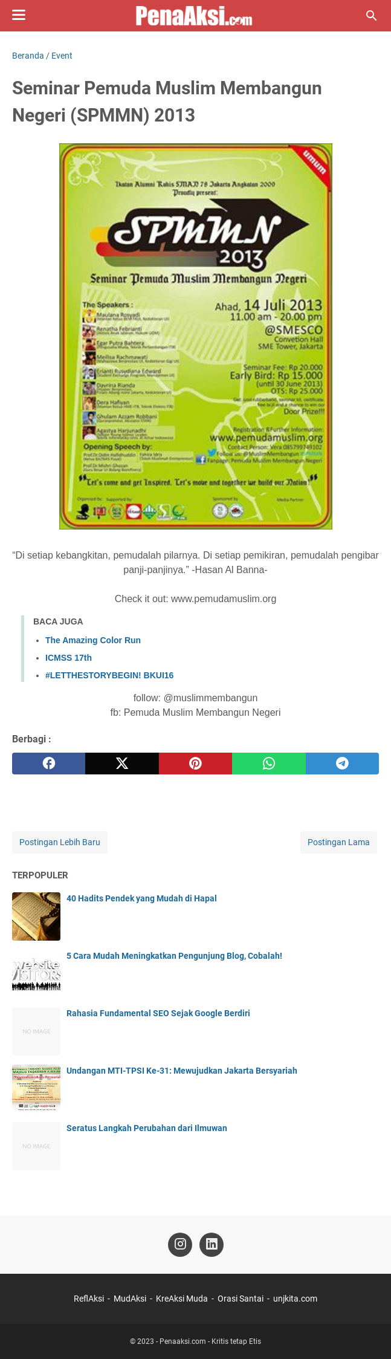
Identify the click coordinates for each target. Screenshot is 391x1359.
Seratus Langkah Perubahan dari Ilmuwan (146, 1128)
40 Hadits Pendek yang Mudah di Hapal (141, 898)
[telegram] (342, 763)
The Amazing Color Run (93, 640)
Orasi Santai (240, 1298)
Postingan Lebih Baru (59, 842)
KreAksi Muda (182, 1298)
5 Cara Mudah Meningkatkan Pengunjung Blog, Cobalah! (174, 956)
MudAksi (130, 1298)
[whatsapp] (268, 763)
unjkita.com (295, 1298)
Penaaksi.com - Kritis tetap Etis (210, 1341)
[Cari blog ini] (371, 15)
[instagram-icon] (180, 1245)
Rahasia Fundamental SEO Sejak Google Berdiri (158, 1013)
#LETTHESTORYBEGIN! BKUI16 (109, 675)
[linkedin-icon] (211, 1245)
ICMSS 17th (68, 658)
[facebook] (48, 763)
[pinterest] (195, 763)
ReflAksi (89, 1298)
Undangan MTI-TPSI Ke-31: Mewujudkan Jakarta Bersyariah (181, 1070)
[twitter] (121, 763)
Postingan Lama (339, 842)
